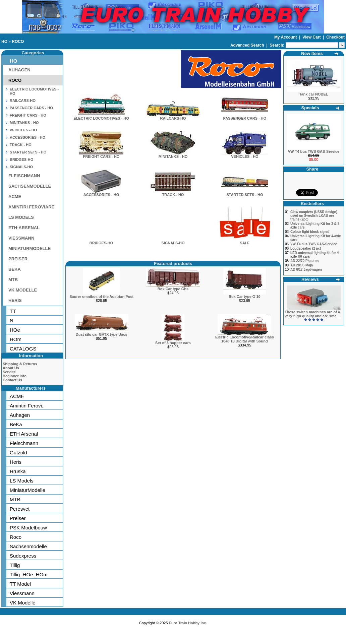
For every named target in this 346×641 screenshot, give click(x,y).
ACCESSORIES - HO (27, 137)
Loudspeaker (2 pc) (305, 248)
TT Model (20, 584)
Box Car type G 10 (245, 297)
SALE (245, 241)
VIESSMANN (21, 238)
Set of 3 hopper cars (173, 343)
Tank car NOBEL (313, 94)
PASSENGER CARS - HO (31, 108)
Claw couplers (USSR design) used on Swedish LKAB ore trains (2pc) (313, 215)
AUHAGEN (19, 69)
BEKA (14, 269)
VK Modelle (23, 602)
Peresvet (20, 509)
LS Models (22, 481)
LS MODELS (21, 217)
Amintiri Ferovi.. (27, 405)
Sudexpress (23, 556)
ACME (14, 196)
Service (9, 372)
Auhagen (20, 415)
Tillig (15, 565)
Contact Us (12, 380)
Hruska (18, 471)
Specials (310, 107)
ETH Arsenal (24, 434)
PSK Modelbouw (28, 527)
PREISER (17, 258)
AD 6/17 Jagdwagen (306, 269)
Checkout (335, 37)
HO (4, 41)
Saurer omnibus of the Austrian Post (101, 297)
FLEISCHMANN (24, 175)
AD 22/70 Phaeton (304, 261)
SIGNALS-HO (21, 167)
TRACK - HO (21, 145)
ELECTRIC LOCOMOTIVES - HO (101, 116)
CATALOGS (23, 348)
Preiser (18, 518)
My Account (286, 37)
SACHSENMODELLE (29, 186)
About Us (11, 368)
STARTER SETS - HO (28, 152)
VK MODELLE (22, 290)
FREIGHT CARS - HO (28, 115)
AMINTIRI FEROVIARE (31, 206)
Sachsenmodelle (28, 546)
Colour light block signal (310, 232)
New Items (312, 53)
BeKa (16, 424)
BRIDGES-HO (21, 159)
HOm (15, 339)
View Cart (312, 37)
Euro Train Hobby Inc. (188, 623)
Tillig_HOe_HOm (29, 574)
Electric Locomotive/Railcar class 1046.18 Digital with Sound (244, 339)
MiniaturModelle (27, 490)
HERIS (15, 300)
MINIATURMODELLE (29, 248)
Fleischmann (24, 443)
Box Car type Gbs (173, 289)
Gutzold (18, 452)
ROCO (18, 41)
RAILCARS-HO (23, 101)
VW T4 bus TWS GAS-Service (313, 151)
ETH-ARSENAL (24, 227)
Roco (15, 537)
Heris (15, 462)
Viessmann (22, 593)
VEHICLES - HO (23, 130)
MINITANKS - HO (24, 123)
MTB (13, 279)
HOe (15, 330)
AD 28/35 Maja (301, 265)
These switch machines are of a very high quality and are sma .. (312, 314)
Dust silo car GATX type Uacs (101, 334)
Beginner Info (14, 376)
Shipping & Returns (20, 364)
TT (13, 311)
